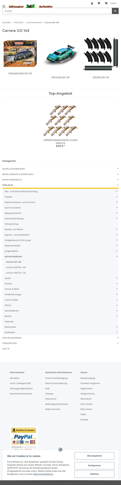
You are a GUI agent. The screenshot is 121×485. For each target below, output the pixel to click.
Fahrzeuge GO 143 (60, 77)
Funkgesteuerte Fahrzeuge (18, 240)
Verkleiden (10, 332)
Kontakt (84, 419)
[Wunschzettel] (98, 3)
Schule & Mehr (12, 289)
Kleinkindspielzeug (14, 218)
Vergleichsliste (88, 393)
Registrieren (87, 388)
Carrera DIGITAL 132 (16, 272)
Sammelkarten (12, 310)
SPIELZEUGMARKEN (11, 337)
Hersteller (15, 378)
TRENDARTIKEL (9, 343)
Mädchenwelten (13, 245)
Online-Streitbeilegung (56, 378)
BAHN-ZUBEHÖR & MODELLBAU (17, 174)
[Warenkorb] (110, 3)
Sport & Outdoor (13, 207)
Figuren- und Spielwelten (17, 234)
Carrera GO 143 (13, 261)
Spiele (8, 278)
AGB (47, 388)
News (83, 414)
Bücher (8, 316)
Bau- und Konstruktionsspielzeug (21, 191)
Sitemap (49, 393)
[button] (92, 3)
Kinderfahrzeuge (13, 294)
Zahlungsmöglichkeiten (21, 388)
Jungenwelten (11, 251)
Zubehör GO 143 (101, 77)
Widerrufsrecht (52, 409)
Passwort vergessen (90, 383)
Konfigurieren (94, 465)
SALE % (5, 348)
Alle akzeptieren (94, 456)
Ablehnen (94, 474)
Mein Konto (86, 409)
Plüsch (8, 305)
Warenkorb (86, 398)
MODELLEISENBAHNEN (13, 168)
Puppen (8, 196)
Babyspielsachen (13, 213)
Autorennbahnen (13, 256)
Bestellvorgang (88, 378)
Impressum (50, 398)
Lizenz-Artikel (11, 299)
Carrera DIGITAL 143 (16, 267)
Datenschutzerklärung (56, 383)
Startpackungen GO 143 (20, 73)
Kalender (9, 321)
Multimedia (10, 327)
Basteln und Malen (14, 229)
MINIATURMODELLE (12, 179)
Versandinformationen (21, 393)
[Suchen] (57, 11)
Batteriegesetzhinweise (56, 404)
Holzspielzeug (11, 223)
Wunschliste (87, 404)
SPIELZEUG (7, 185)
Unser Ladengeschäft (20, 383)
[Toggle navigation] (3, 5)
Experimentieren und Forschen (20, 202)
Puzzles (8, 283)
